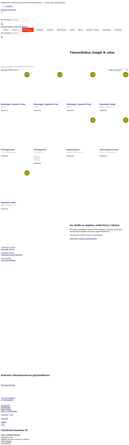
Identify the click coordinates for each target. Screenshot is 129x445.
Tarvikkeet (28, 30)
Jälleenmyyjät (61, 30)
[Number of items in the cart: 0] (2, 12)
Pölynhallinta (5, 405)
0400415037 (74, 239)
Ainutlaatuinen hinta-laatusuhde (12, 255)
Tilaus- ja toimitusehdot (9, 411)
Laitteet (16, 30)
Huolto (72, 30)
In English (8, 6)
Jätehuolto (39, 30)
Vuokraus (50, 30)
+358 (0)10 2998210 (21, 27)
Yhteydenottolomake (8, 385)
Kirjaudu (4, 10)
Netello (4, 422)
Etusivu (6, 30)
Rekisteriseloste (6, 409)
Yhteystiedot (106, 30)
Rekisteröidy (11, 10)
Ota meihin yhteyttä (7, 249)
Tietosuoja (4, 418)
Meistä (80, 30)
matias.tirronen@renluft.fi (87, 239)
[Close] (3, 425)
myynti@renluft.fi (7, 27)
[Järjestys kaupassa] (118, 70)
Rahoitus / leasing (92, 30)
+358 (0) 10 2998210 (8, 398)
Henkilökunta (5, 407)
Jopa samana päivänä (8, 260)
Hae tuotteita (5, 20)
